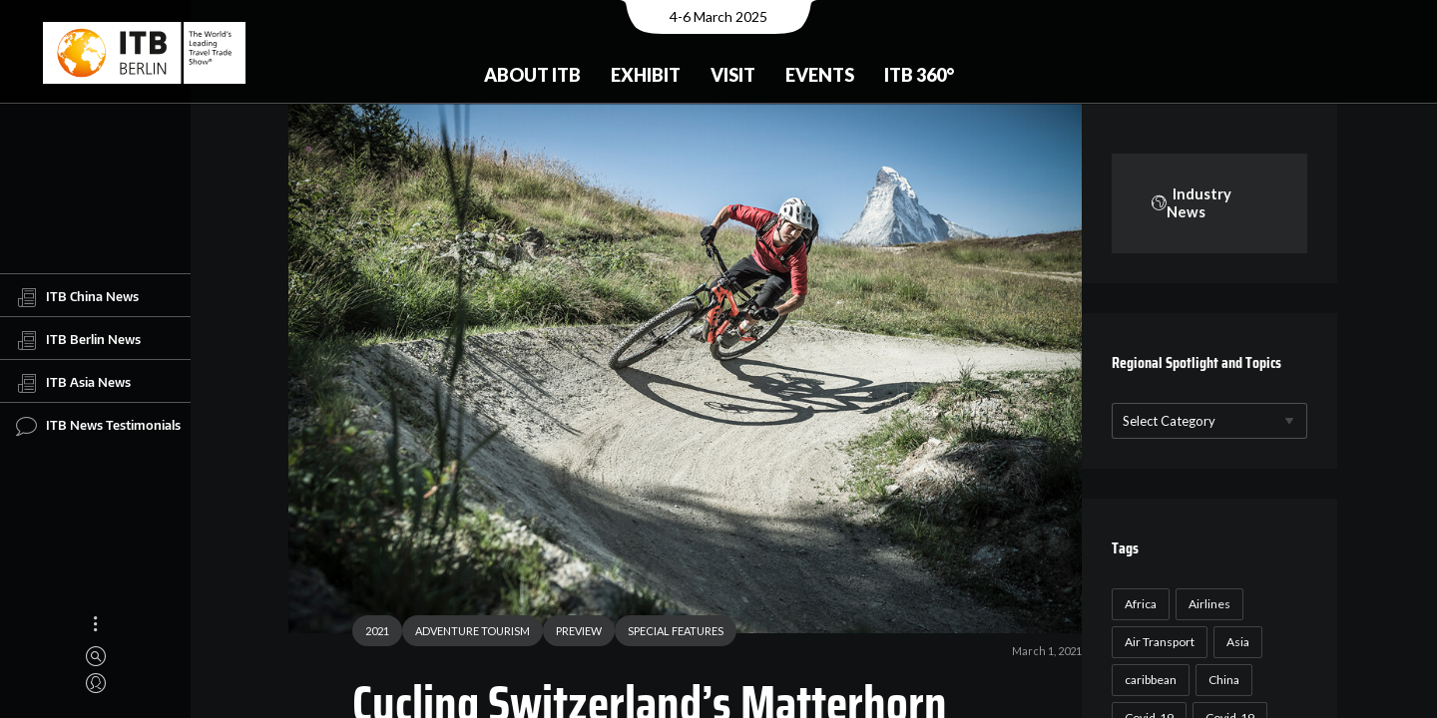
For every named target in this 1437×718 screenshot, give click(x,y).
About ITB (532, 75)
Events (819, 75)
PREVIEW (571, 632)
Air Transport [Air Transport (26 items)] (1157, 641)
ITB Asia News (73, 383)
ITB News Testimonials (98, 426)
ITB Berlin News (78, 340)
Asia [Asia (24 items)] (1234, 641)
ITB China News (77, 297)
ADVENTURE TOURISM (464, 632)
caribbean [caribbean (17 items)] (1148, 679)
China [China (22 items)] (1220, 679)
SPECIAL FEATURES (668, 632)
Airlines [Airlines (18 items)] (1206, 603)
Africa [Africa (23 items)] (1138, 603)
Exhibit (646, 75)
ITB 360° (919, 75)
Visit (733, 75)
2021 (369, 632)
